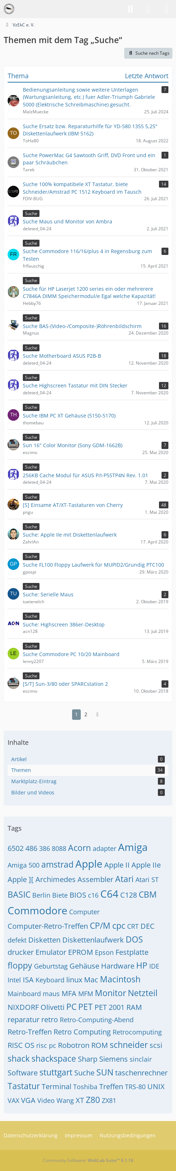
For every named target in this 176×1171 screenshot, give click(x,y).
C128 (128, 895)
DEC (148, 926)
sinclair (141, 1059)
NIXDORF (23, 1007)
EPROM (80, 952)
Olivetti (52, 1007)
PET (85, 1006)
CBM (148, 894)
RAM (134, 1007)
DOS (134, 939)
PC (71, 1006)
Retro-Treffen (30, 1032)
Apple (88, 863)
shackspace (54, 1058)
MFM (85, 993)
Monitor (110, 993)
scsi (156, 1045)
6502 (16, 848)
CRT (133, 926)
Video (46, 1100)
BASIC (19, 894)
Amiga (133, 847)
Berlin (41, 895)
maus (51, 993)
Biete (60, 895)
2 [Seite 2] (85, 714)
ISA (28, 980)
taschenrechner (141, 1073)
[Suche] (130, 9)
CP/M (100, 925)
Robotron (73, 1045)
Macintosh (120, 979)
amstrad (57, 864)
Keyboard (49, 979)
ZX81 (109, 1100)
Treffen (111, 1086)
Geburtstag (51, 966)
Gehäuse (84, 966)
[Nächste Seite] (97, 714)
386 (44, 848)
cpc (118, 925)
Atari (124, 879)
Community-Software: (88, 1160)
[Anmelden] (148, 9)
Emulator (50, 952)
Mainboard (24, 993)
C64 (109, 894)
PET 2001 (110, 1007)
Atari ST (147, 879)
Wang (65, 1100)
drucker (21, 952)
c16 (93, 895)
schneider (129, 1044)
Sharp (87, 1059)
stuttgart (55, 1072)
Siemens (113, 1059)
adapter (104, 848)
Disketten (44, 940)
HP (141, 965)
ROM (99, 1045)
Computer (84, 911)
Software (23, 1073)
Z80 (93, 1099)
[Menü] (166, 9)
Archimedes (55, 879)
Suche (84, 1073)
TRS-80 (135, 1086)
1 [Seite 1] (76, 714)
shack (19, 1058)
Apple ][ (21, 879)
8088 (59, 848)
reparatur (23, 1019)
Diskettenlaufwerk (93, 940)
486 (31, 848)
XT (80, 1100)
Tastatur (24, 1086)
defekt (17, 940)
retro (49, 1019)
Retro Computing (82, 1032)
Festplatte (132, 952)
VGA (28, 1100)
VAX (13, 1100)
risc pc (46, 1045)
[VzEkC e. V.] (9, 9)
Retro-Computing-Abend (97, 1019)
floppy (20, 965)
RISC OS (21, 1045)
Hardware (117, 966)
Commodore (37, 910)
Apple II (117, 865)
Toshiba (85, 1086)
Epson (104, 952)
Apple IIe (146, 865)
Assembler (95, 879)
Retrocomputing (137, 1032)
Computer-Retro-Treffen (48, 926)
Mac (91, 980)
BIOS (78, 895)
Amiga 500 (23, 865)
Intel (14, 979)
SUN (104, 1072)
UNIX (156, 1086)
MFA (69, 993)
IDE (154, 966)
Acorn (79, 847)
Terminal (56, 1086)
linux (74, 980)
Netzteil (143, 993)
